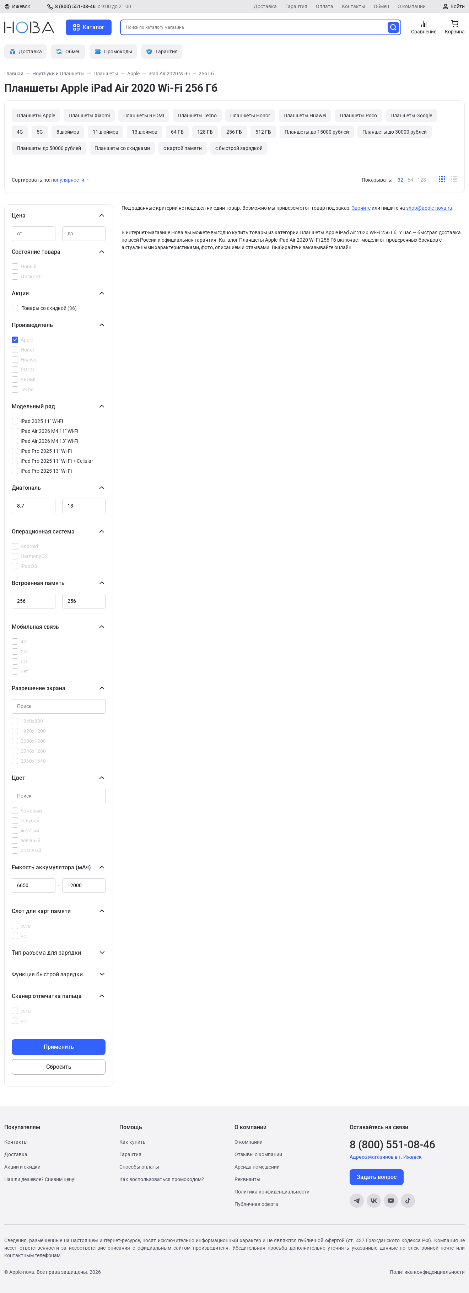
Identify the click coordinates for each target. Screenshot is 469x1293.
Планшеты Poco (358, 115)
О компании (412, 6)
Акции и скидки (22, 1167)
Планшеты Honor (250, 115)
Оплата (324, 6)
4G (20, 132)
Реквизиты (247, 1179)
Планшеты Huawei (305, 115)
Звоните (361, 208)
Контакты (353, 6)
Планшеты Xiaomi (89, 115)
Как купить (132, 1142)
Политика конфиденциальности (271, 1192)
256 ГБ (234, 132)
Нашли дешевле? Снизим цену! (40, 1179)
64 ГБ (177, 132)
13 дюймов (144, 132)
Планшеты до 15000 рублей (317, 132)
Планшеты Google (411, 115)
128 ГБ (205, 132)
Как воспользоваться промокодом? (161, 1179)
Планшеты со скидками (122, 148)
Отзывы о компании (258, 1154)
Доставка (265, 6)
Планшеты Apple (36, 115)
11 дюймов (105, 132)
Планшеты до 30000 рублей (394, 132)
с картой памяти (182, 148)
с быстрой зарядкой (239, 148)
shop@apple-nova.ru (429, 208)
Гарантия (296, 6)
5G (40, 132)
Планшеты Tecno (197, 115)
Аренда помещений (257, 1167)
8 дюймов (67, 132)
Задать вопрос (377, 1177)
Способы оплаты (139, 1167)
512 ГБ (263, 132)
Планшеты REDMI (143, 115)
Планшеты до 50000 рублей (49, 148)
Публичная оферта (256, 1204)
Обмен (381, 6)
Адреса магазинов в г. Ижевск (386, 1157)
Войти (458, 6)
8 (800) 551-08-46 (75, 6)
